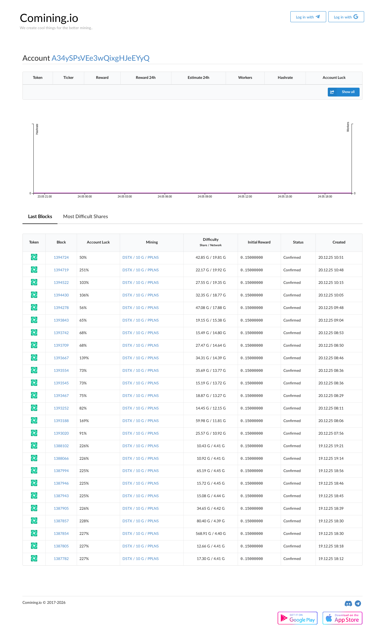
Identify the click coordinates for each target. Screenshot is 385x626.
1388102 (61, 446)
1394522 (61, 283)
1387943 (61, 496)
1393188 (61, 421)
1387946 (61, 483)
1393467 (61, 396)
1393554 (61, 371)
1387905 (61, 509)
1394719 (61, 270)
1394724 (61, 258)
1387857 (61, 521)
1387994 (61, 471)
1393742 (61, 333)
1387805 (61, 546)
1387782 (61, 559)
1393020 (61, 433)
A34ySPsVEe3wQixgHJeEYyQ (100, 58)
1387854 (61, 534)
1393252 (61, 408)
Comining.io (49, 18)
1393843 (61, 320)
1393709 (61, 345)
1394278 (61, 308)
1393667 (61, 358)
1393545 (61, 383)
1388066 (61, 459)
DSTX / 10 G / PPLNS (140, 258)
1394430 (61, 295)
